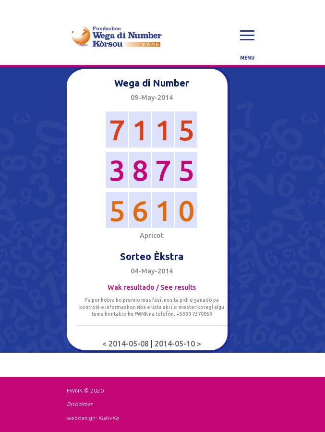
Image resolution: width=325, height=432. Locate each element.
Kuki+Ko (108, 418)
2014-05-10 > (178, 343)
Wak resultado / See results (152, 287)
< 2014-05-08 (126, 343)
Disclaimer (79, 404)
